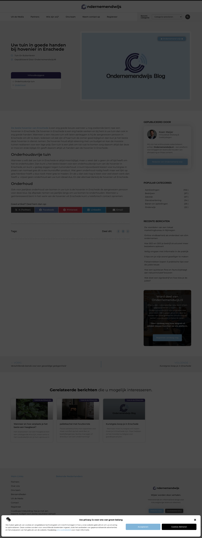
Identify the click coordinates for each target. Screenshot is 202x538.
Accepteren (143, 527)
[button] (195, 519)
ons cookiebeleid (64, 530)
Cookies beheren (179, 527)
